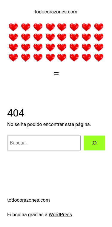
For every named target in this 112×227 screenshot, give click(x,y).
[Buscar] (94, 143)
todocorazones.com (56, 12)
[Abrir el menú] (56, 73)
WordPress (60, 214)
